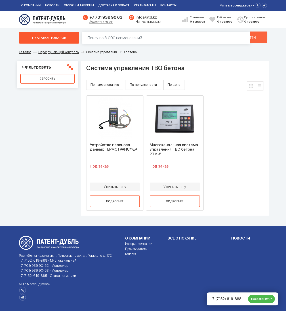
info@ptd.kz (146, 17)
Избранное (225, 20)
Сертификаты (145, 5)
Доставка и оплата (114, 5)
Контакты (168, 5)
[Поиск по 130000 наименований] (159, 38)
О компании (31, 5)
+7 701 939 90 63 (105, 17)
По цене (174, 85)
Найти (252, 38)
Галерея (130, 254)
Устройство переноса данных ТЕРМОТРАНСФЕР (113, 147)
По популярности (143, 85)
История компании (138, 244)
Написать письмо (148, 21)
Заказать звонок (101, 22)
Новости (52, 5)
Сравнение (198, 20)
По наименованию (104, 85)
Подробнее (115, 201)
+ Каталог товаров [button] (49, 38)
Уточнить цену (115, 187)
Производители (136, 249)
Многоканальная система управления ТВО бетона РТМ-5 (174, 149)
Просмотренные (252, 20)
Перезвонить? (261, 298)
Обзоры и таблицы (79, 5)
